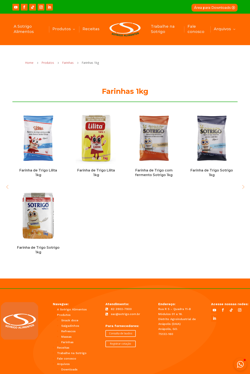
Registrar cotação (120, 343)
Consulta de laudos (120, 333)
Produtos (47, 63)
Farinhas (68, 63)
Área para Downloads (212, 8)
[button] (240, 364)
